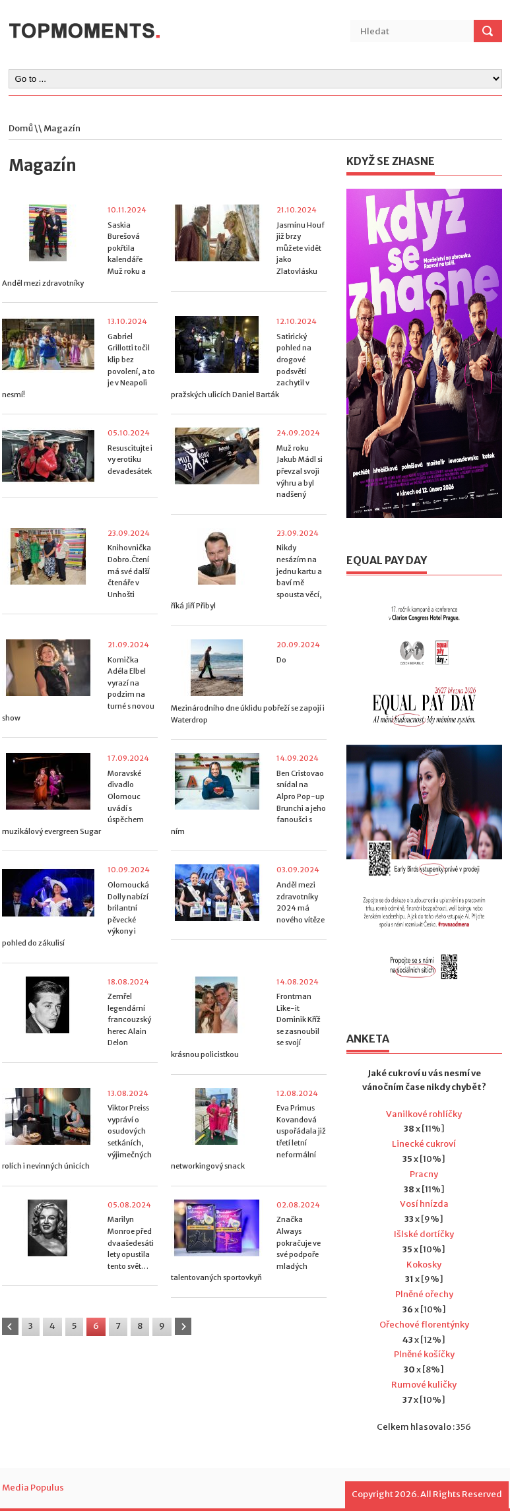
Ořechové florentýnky (424, 1324)
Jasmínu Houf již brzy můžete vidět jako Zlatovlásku (300, 248)
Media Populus (33, 1487)
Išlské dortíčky (424, 1234)
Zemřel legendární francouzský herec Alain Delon (129, 1019)
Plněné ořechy (424, 1294)
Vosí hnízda (424, 1203)
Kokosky (423, 1264)
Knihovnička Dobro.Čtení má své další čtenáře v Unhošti (129, 570)
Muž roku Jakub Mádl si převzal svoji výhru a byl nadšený (299, 471)
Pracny (424, 1174)
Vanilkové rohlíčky (424, 1114)
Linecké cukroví (424, 1143)
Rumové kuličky (424, 1384)
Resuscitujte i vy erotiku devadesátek (130, 459)
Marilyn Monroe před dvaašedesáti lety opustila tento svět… (131, 1242)
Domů (21, 128)
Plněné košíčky (424, 1354)
